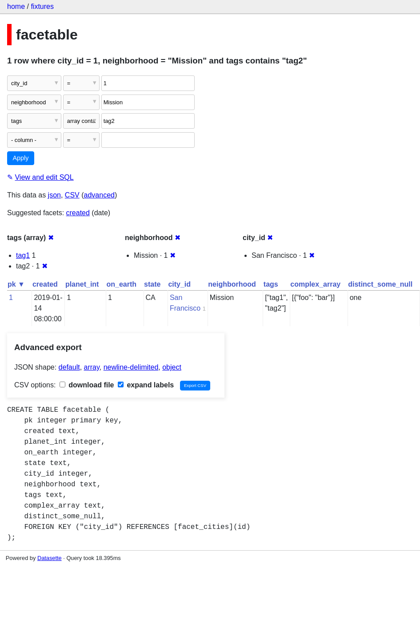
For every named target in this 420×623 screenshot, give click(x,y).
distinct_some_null (380, 284)
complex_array (315, 284)
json (54, 195)
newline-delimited (131, 367)
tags (271, 284)
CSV (72, 195)
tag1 (23, 255)
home (16, 6)
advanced (99, 195)
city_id (179, 284)
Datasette (49, 558)
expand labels (146, 385)
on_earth (121, 284)
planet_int (82, 284)
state (152, 284)
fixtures (42, 6)
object (171, 367)
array (92, 367)
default (69, 367)
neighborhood (232, 284)
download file (87, 385)
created (78, 213)
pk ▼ (16, 284)
